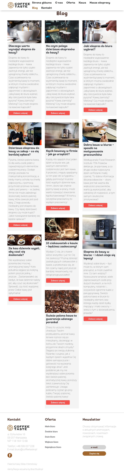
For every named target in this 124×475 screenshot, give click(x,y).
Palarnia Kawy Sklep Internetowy (22, 464)
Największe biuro (53, 447)
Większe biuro (51, 442)
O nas (59, 2)
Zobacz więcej (20, 113)
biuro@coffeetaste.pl (26, 449)
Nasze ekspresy (100, 2)
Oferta (70, 2)
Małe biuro (50, 426)
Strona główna (42, 2)
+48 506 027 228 (25, 446)
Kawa (82, 2)
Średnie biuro (51, 431)
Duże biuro (50, 437)
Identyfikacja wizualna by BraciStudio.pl (25, 469)
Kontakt (46, 8)
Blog (35, 8)
